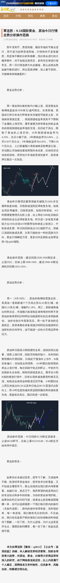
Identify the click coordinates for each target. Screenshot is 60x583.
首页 (6, 16)
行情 (18, 16)
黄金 (54, 16)
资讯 (30, 16)
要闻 (42, 16)
